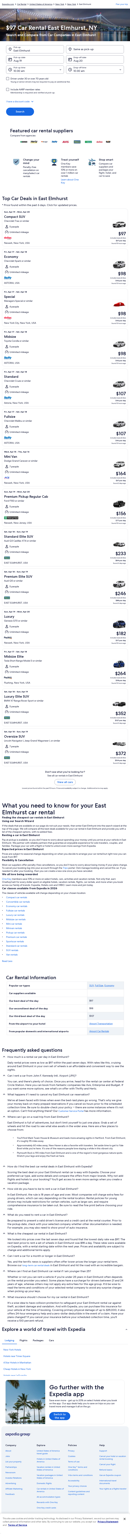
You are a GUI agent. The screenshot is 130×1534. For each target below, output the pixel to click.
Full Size (99, 985)
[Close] (124, 1519)
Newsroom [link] (10, 1472)
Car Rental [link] (21, 4)
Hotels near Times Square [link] (16, 1356)
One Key (6, 878)
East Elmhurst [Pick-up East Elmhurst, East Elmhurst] (22, 50)
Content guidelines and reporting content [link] (79, 1493)
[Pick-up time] (35, 70)
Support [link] (103, 1450)
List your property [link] (13, 1461)
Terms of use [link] (74, 1461)
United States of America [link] (40, 4)
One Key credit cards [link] (46, 1507)
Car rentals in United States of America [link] (50, 1490)
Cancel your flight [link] (107, 1464)
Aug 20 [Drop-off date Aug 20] (78, 61)
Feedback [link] (10, 1494)
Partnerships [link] (11, 1467)
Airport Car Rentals (99, 1031)
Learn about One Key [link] (70, 181)
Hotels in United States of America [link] (48, 1460)
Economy (109, 985)
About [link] (8, 1450)
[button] (65, 101)
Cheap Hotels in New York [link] (17, 1369)
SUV (91, 985)
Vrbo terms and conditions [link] (80, 1475)
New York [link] (59, 4)
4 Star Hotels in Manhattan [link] (17, 1362)
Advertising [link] (10, 1483)
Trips (65, 867)
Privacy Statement (108, 1521)
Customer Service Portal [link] (71, 1111)
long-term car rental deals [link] (36, 1265)
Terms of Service (17, 1525)
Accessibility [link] (73, 1480)
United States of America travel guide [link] (48, 1452)
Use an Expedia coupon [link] (110, 1475)
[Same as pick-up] (95, 49)
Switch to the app (60, 1416)
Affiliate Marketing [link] (13, 1488)
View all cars (65, 782)
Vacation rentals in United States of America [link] (48, 1468)
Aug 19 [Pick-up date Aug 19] (18, 61)
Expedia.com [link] (8, 4)
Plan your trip (122, 4)
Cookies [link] (71, 1456)
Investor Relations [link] (13, 1478)
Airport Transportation (101, 1023)
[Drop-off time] (95, 70)
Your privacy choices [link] (77, 1486)
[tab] (9, 1340)
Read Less (7, 961)
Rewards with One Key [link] (47, 1502)
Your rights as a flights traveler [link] (112, 1488)
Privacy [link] (71, 1450)
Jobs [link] (7, 1456)
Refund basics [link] (105, 1469)
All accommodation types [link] (48, 1497)
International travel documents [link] (107, 1482)
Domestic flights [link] (44, 1483)
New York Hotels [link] (12, 1349)
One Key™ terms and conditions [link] (77, 1468)
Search (20, 111)
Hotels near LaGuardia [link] (15, 1375)
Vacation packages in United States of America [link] (50, 1476)
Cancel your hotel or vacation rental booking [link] (112, 1457)
